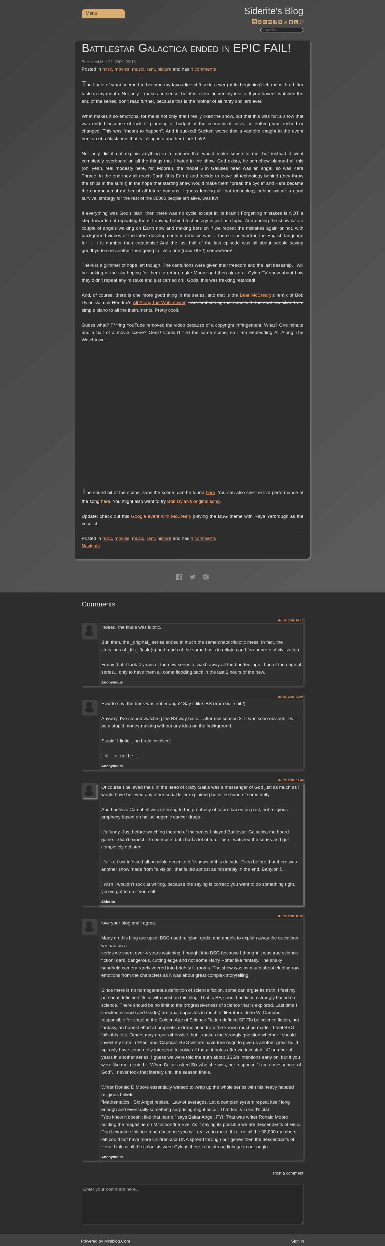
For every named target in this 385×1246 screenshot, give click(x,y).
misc (107, 69)
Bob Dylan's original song (193, 501)
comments (203, 69)
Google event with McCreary (161, 516)
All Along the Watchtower (159, 302)
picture (164, 69)
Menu (91, 13)
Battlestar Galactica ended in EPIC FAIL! (186, 47)
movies (122, 69)
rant (151, 69)
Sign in (297, 1241)
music (138, 69)
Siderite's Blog (273, 11)
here (210, 492)
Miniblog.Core (117, 1241)
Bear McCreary (255, 295)
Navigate (91, 545)
